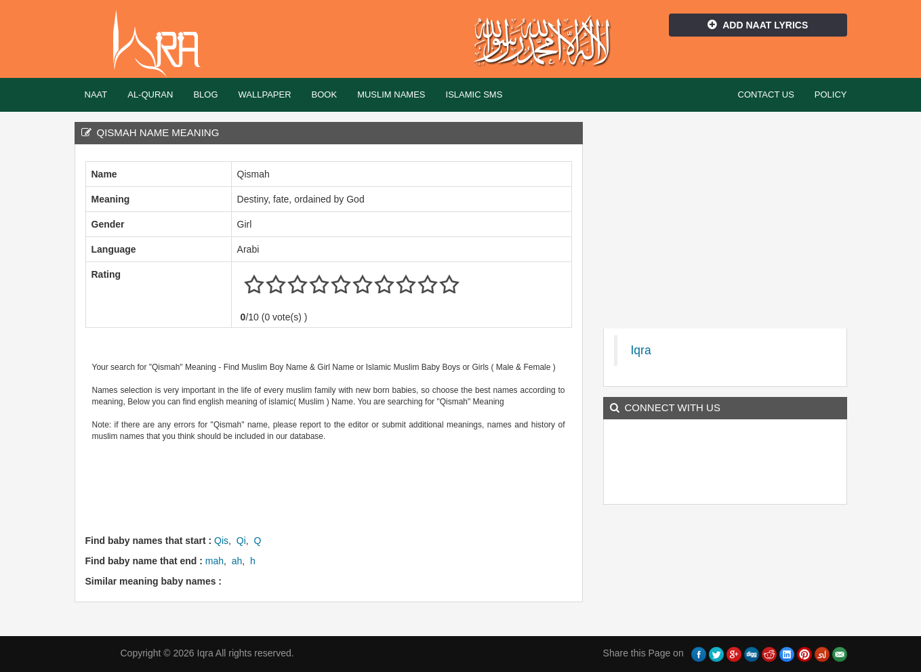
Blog (205, 94)
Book (324, 94)
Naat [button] (96, 94)
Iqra (163, 44)
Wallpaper (265, 94)
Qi (241, 540)
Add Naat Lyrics (758, 25)
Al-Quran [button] (150, 94)
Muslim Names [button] (391, 94)
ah (237, 560)
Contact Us (766, 94)
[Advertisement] (332, 486)
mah (214, 560)
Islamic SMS (474, 94)
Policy (831, 94)
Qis (221, 540)
